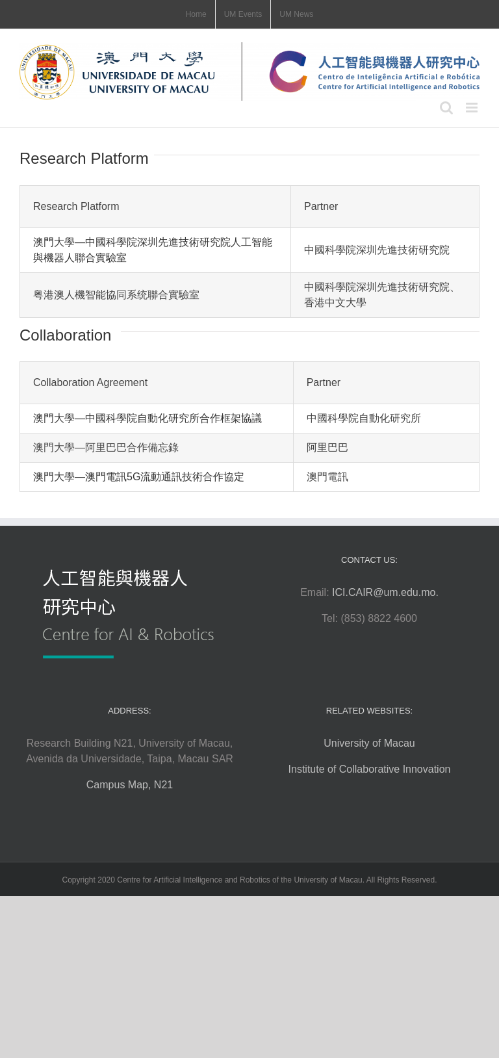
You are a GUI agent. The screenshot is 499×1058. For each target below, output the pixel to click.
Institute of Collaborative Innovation (369, 769)
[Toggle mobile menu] (473, 107)
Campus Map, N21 (129, 784)
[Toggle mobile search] (446, 107)
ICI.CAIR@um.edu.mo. (385, 592)
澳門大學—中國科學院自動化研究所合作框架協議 (147, 418)
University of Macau (369, 743)
